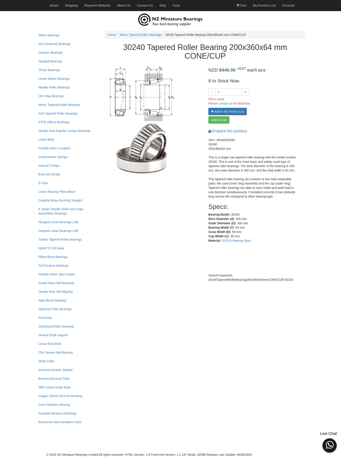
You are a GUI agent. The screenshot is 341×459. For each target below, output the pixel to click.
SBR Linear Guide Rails (54, 387)
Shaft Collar (46, 361)
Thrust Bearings (49, 70)
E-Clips (43, 183)
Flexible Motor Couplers (54, 148)
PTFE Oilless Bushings (53, 122)
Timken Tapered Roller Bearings (60, 239)
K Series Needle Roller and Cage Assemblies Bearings (60, 211)
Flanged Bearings (50, 61)
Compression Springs (52, 157)
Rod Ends (45, 317)
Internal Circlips (48, 165)
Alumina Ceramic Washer (55, 370)
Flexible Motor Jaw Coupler (56, 274)
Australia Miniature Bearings (57, 413)
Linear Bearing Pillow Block (56, 191)
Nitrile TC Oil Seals (51, 248)
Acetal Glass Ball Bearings (56, 283)
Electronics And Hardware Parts (59, 422)
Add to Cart (219, 120)
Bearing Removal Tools (54, 378)
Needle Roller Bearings (54, 87)
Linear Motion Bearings (54, 78)
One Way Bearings (51, 96)
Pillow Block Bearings (52, 257)
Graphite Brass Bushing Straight (60, 200)
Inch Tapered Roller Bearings (57, 113)
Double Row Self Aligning (55, 291)
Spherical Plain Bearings (55, 309)
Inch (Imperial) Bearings (54, 44)
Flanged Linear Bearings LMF (58, 231)
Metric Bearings (48, 35)
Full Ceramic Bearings (53, 265)
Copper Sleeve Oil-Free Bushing (60, 396)
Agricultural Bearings (52, 300)
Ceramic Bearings (50, 52)
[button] (330, 444)
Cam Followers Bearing (54, 404)
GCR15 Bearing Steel (236, 240)
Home (112, 35)
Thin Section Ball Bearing (55, 352)
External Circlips (49, 174)
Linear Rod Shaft (49, 344)
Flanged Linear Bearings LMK (58, 222)
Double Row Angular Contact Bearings (64, 131)
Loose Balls (46, 139)
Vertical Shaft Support (53, 335)
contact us (225, 103)
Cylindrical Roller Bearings (56, 326)
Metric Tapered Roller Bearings (59, 104)
